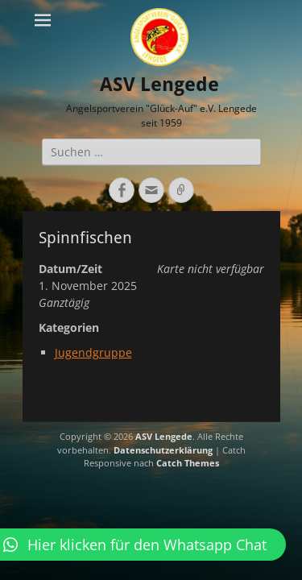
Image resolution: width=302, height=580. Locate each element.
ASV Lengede (159, 84)
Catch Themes (187, 463)
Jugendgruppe (93, 352)
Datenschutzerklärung (163, 450)
